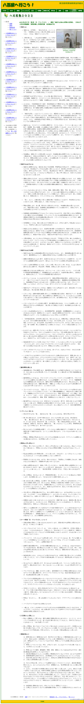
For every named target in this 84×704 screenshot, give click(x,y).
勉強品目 (12, 27)
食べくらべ (12, 29)
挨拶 (10, 23)
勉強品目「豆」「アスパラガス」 (59, 697)
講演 (10, 25)
